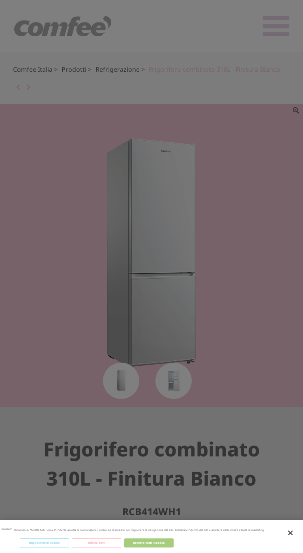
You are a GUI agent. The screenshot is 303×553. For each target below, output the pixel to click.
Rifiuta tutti (96, 545)
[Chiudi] (290, 535)
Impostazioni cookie (44, 545)
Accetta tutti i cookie (149, 545)
